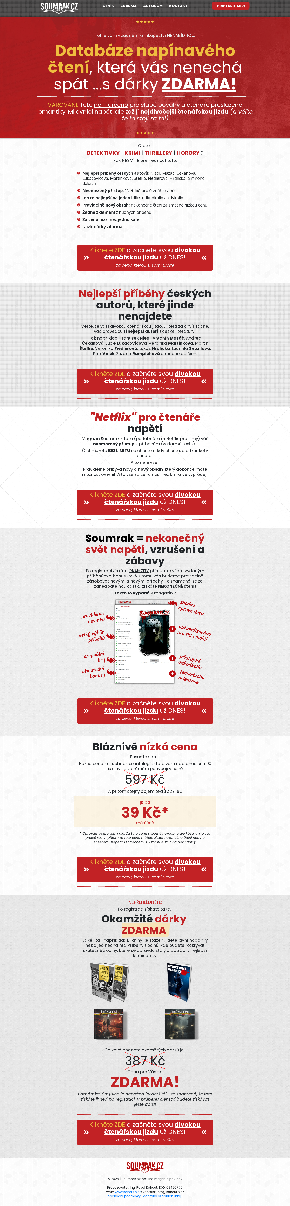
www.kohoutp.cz (128, 1192)
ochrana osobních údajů (162, 1196)
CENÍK (108, 5)
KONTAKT (178, 5)
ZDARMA (129, 5)
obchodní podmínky (124, 1196)
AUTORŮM (153, 5)
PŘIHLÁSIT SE (230, 6)
